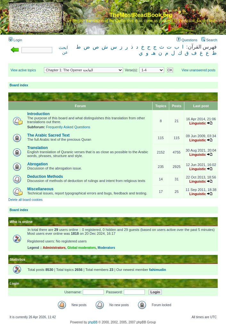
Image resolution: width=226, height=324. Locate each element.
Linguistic (197, 123)
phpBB (92, 322)
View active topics (23, 70)
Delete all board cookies (25, 200)
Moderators (106, 247)
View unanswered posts (198, 70)
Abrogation (37, 164)
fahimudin (157, 270)
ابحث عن (63, 50)
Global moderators (81, 247)
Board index (19, 85)
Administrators (54, 247)
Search (209, 40)
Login (15, 40)
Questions (187, 40)
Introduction (38, 114)
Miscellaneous (40, 189)
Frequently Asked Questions (68, 127)
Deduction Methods (45, 176)
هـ (153, 53)
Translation (37, 148)
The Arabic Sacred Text (48, 135)
